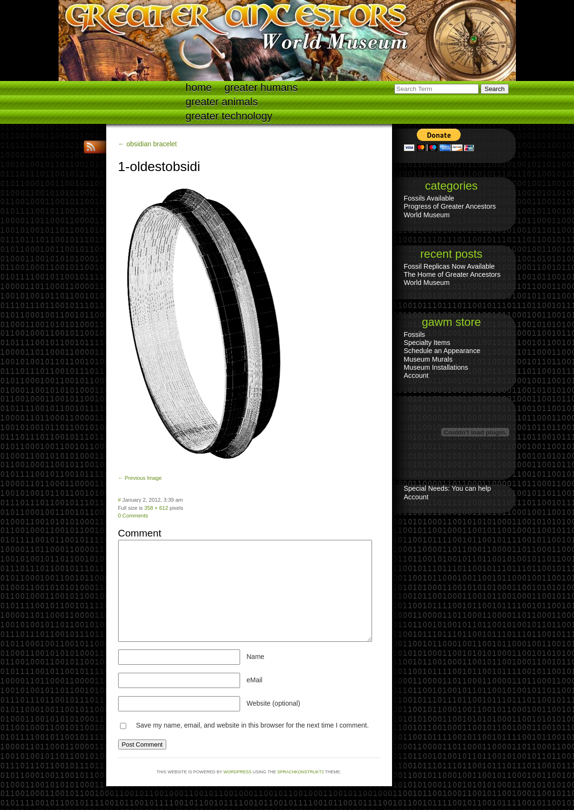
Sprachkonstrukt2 (300, 772)
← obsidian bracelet (147, 144)
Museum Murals (428, 359)
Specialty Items (427, 342)
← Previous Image (140, 478)
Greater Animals (222, 102)
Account (416, 375)
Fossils (414, 334)
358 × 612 (156, 508)
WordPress (237, 772)
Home (199, 87)
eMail (254, 680)
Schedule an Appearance (442, 350)
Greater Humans (261, 87)
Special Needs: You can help (447, 488)
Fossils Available (429, 198)
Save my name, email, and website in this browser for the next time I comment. (252, 725)
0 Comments (133, 515)
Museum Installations (436, 367)
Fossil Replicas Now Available (449, 266)
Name (255, 656)
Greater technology (229, 116)
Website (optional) (274, 703)
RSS (92, 147)
